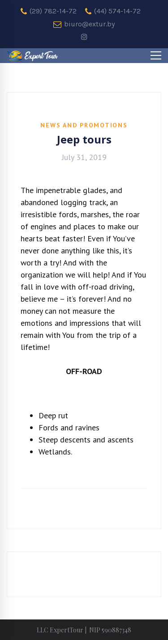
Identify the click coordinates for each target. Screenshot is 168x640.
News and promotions (83, 125)
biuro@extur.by (84, 24)
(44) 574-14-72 (113, 11)
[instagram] (84, 37)
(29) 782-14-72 (49, 11)
